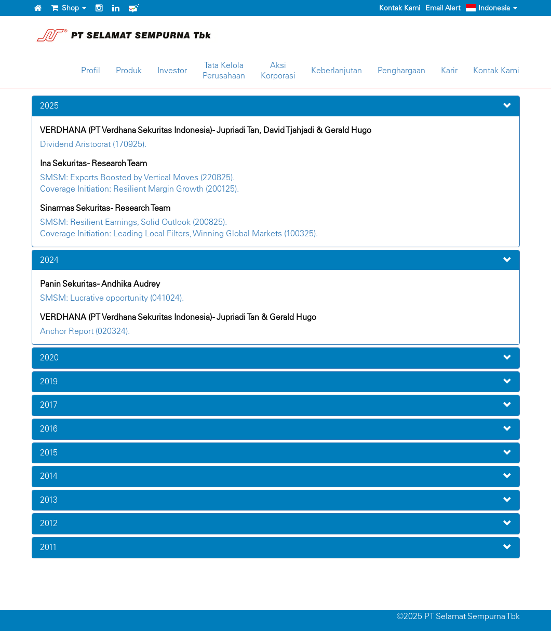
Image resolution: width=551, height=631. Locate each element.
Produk (129, 70)
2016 (49, 428)
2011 (48, 547)
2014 (49, 476)
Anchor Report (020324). (85, 331)
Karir (449, 70)
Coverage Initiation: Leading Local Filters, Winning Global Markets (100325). (179, 233)
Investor (172, 70)
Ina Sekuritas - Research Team (93, 163)
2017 (49, 404)
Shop (68, 7)
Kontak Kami (399, 7)
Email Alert (443, 7)
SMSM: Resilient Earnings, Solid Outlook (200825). (133, 222)
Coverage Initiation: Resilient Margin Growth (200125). (139, 188)
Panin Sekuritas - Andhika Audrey (100, 283)
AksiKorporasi (278, 70)
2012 (49, 523)
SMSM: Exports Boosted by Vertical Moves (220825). (137, 177)
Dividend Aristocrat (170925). (93, 144)
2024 (49, 259)
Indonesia (491, 7)
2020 (49, 357)
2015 (49, 452)
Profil (90, 70)
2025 (49, 105)
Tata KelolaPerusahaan (224, 70)
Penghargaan (401, 70)
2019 (49, 381)
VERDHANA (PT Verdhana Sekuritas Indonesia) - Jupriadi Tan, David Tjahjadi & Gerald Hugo (205, 130)
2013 (49, 499)
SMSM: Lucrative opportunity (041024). (112, 297)
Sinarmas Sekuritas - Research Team (105, 208)
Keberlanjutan (336, 70)
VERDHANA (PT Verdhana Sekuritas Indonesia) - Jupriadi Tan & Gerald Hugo (178, 317)
